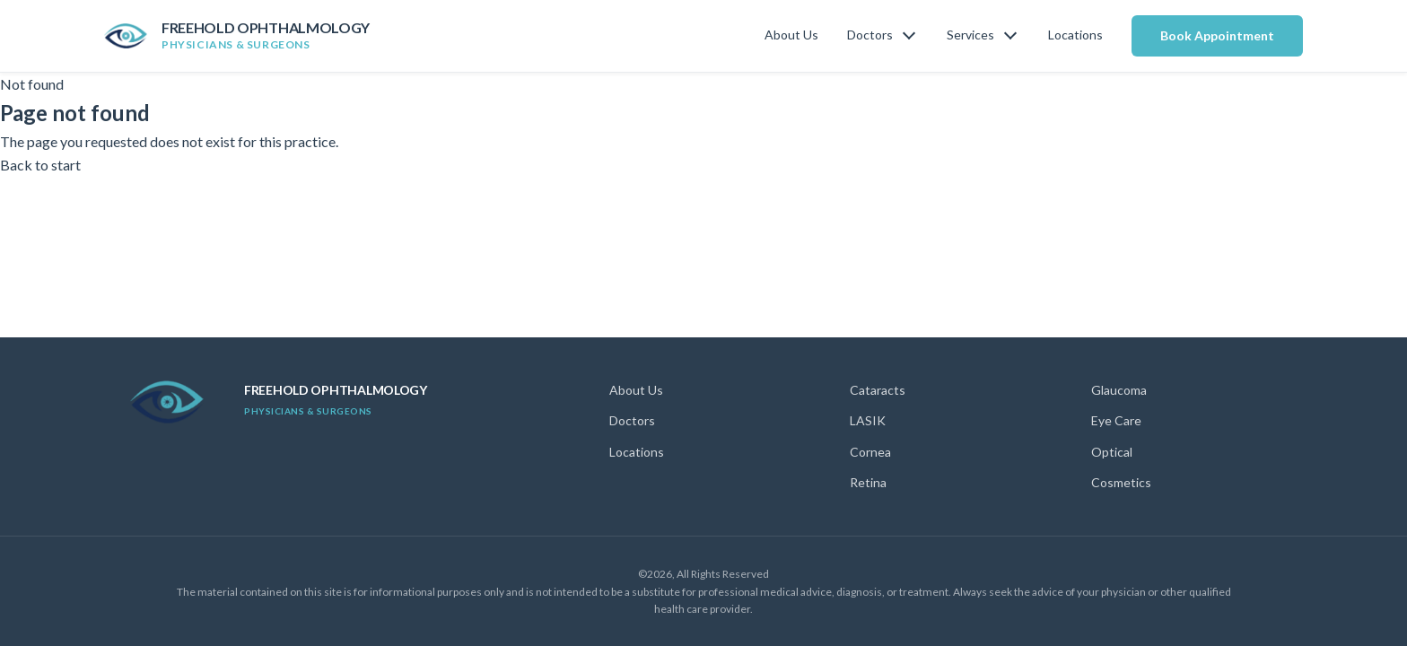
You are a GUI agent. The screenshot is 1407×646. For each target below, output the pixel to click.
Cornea (870, 451)
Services (970, 34)
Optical (1111, 451)
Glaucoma (1119, 389)
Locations (1075, 34)
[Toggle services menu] (1010, 35)
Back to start (40, 164)
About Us (791, 34)
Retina (868, 482)
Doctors (870, 34)
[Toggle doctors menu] (909, 35)
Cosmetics (1121, 482)
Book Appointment (1217, 35)
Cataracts (877, 389)
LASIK (868, 420)
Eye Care (1116, 420)
